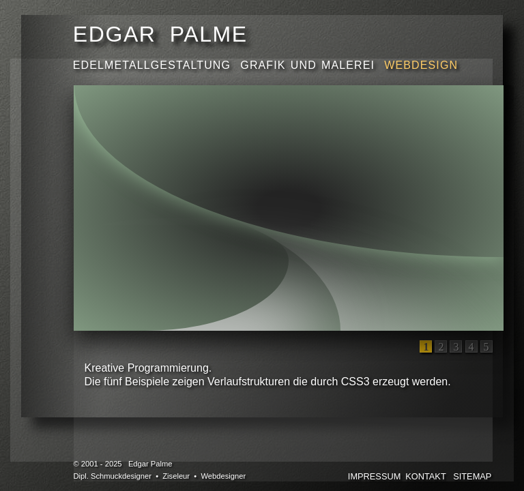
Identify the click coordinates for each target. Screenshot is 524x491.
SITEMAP (472, 476)
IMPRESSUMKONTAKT (397, 476)
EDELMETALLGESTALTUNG (154, 65)
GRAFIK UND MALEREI (309, 65)
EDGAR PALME (160, 34)
